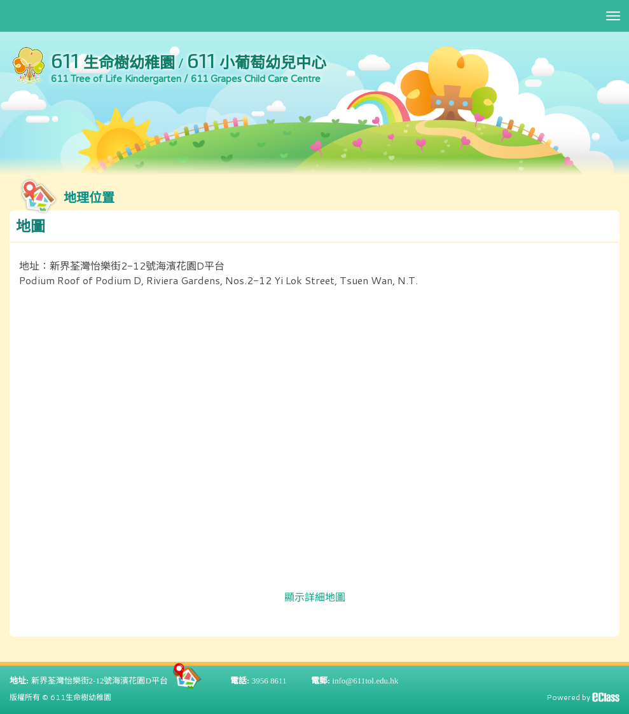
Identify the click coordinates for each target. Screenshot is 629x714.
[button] (314, 226)
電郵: (320, 680)
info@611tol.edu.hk (365, 680)
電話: (239, 680)
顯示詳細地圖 (314, 596)
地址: (19, 680)
